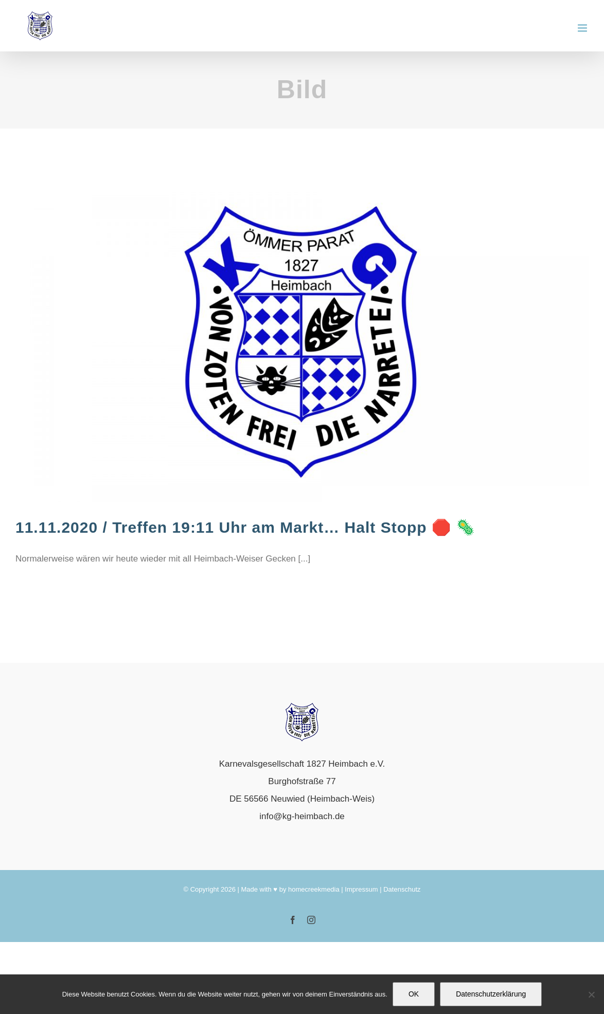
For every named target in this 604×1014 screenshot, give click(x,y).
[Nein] (591, 994)
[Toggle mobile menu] (583, 28)
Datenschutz (401, 889)
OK (413, 994)
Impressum (361, 889)
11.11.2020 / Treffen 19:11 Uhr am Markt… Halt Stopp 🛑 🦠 (245, 527)
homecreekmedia (314, 889)
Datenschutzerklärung (491, 994)
